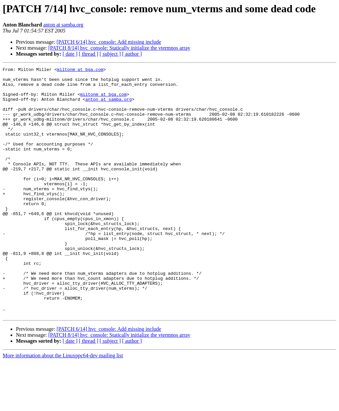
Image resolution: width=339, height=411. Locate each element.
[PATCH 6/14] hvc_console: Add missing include (109, 42)
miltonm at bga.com (80, 70)
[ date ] (70, 54)
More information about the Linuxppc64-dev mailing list (63, 405)
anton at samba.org (63, 25)
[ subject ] (110, 54)
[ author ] (132, 54)
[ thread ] (88, 54)
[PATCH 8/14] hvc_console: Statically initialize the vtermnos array (119, 48)
